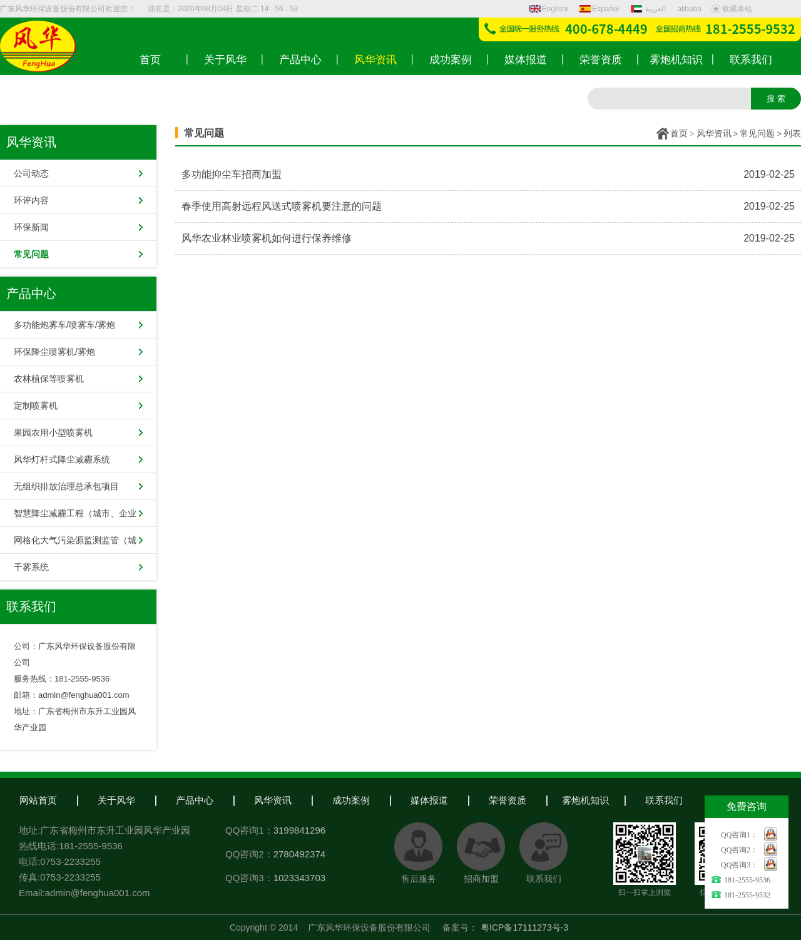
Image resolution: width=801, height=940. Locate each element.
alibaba (689, 8)
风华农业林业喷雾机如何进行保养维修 (266, 238)
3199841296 (299, 830)
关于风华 (116, 800)
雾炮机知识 (585, 800)
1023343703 (299, 877)
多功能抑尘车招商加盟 (231, 174)
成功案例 (351, 800)
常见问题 (757, 133)
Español (599, 8)
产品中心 (194, 800)
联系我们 (664, 800)
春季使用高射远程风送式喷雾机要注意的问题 (281, 206)
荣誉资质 (507, 800)
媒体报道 (429, 800)
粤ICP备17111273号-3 (524, 927)
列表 (792, 133)
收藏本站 (731, 8)
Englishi (548, 8)
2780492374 (299, 854)
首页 (679, 133)
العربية (649, 8)
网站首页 (38, 800)
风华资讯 (714, 133)
